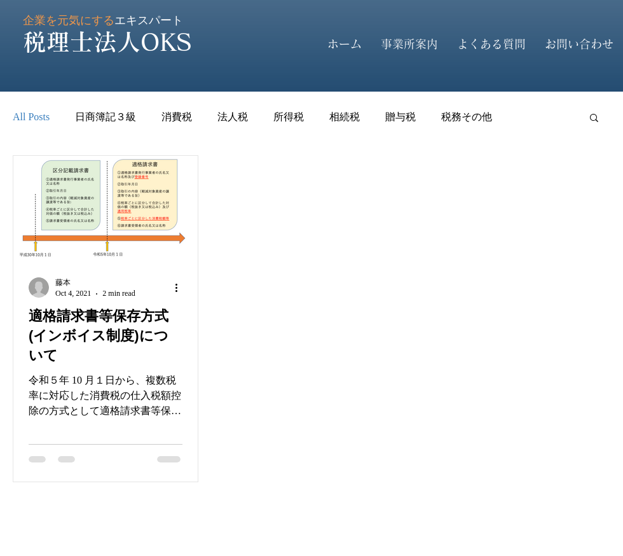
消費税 (176, 116)
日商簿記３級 (105, 116)
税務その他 (466, 116)
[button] (594, 118)
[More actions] (180, 287)
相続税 (344, 116)
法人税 (232, 116)
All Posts (31, 116)
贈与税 (400, 116)
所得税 (288, 116)
